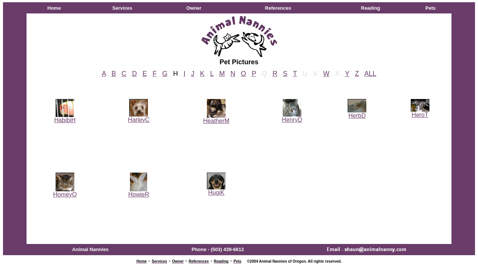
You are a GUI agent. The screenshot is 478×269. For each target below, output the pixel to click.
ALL (370, 73)
